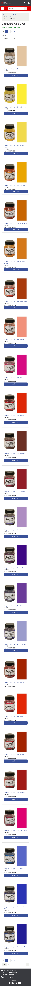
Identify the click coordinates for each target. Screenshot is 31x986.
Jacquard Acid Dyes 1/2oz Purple (13, 568)
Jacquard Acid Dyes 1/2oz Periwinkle (15, 644)
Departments (7, 15)
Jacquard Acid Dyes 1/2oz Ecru (13, 69)
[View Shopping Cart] (24, 3)
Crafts (15, 15)
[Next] (14, 31)
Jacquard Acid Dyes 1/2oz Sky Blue (14, 869)
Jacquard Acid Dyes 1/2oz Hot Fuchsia (15, 830)
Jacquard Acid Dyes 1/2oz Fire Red (14, 754)
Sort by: (4, 35)
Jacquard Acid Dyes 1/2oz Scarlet (14, 415)
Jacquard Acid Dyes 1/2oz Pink (13, 377)
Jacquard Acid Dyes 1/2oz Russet (14, 682)
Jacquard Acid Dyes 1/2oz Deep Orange (15, 301)
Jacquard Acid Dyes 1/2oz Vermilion (14, 492)
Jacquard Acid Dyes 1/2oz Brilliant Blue (15, 947)
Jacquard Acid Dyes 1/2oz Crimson (14, 792)
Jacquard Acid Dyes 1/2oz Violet (13, 606)
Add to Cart (15, 75)
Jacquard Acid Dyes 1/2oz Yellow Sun (15, 107)
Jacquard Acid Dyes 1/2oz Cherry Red (15, 716)
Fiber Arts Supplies (11, 17)
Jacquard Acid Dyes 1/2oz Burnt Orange (15, 223)
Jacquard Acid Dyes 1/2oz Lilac (13, 530)
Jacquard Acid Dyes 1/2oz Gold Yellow (15, 185)
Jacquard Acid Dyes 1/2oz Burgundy (14, 453)
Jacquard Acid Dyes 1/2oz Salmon (14, 339)
